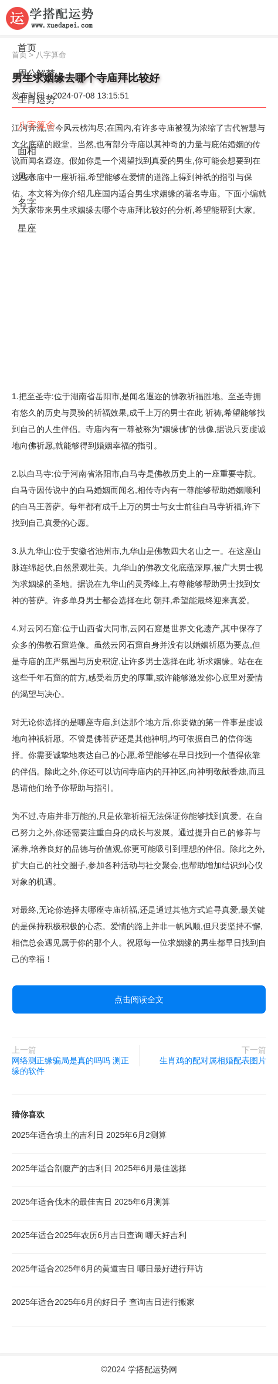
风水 (27, 177)
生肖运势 (36, 99)
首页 (27, 48)
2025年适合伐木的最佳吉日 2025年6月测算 (91, 1201)
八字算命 (36, 125)
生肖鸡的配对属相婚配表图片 (213, 1060)
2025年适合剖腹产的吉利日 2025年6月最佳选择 (99, 1168)
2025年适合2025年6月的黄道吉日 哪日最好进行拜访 (107, 1268)
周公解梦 (36, 74)
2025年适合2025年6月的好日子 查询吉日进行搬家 (103, 1302)
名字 (27, 203)
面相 (27, 151)
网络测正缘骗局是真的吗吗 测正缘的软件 (70, 1066)
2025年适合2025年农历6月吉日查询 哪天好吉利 (99, 1235)
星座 (27, 228)
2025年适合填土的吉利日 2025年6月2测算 (89, 1135)
